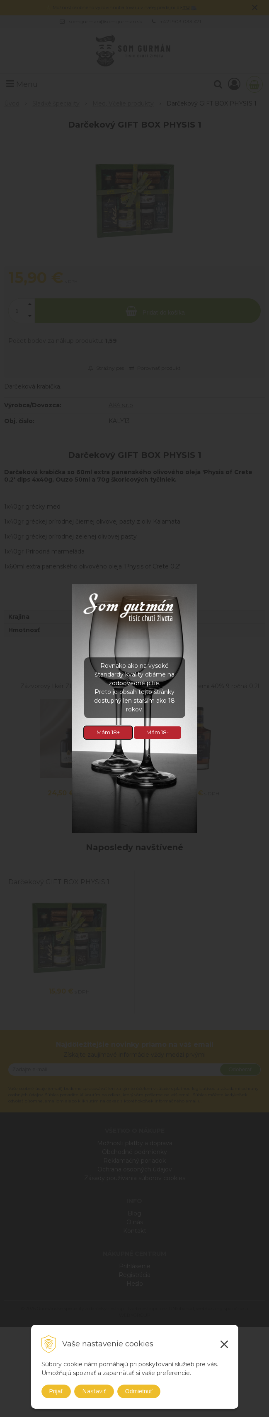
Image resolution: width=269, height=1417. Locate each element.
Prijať (56, 1391)
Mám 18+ (108, 732)
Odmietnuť (139, 1391)
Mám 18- (157, 732)
